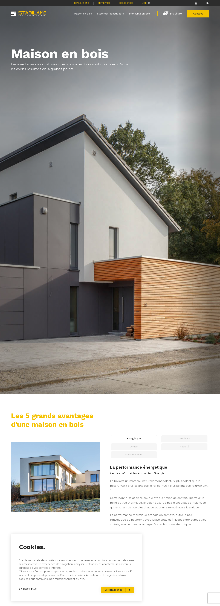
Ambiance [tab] (184, 438)
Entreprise (104, 3)
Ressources (126, 3)
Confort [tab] (134, 446)
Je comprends (113, 589)
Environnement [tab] (134, 454)
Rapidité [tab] (184, 446)
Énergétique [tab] (134, 438)
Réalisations (81, 3)
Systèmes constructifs (110, 13)
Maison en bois (83, 13)
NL (207, 3)
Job (144, 3)
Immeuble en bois (139, 13)
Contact (198, 13)
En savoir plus (28, 588)
